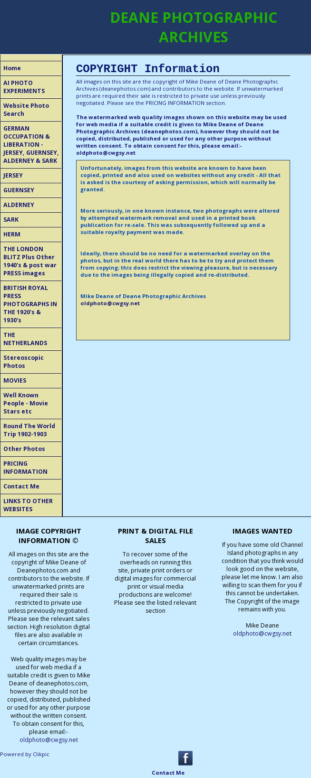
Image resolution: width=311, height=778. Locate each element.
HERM (11, 234)
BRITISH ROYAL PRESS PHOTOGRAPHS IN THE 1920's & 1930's (30, 304)
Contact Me (21, 486)
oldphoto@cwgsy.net (106, 152)
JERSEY (13, 175)
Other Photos (24, 449)
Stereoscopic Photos (23, 362)
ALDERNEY (18, 205)
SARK (11, 220)
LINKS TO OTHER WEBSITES (28, 505)
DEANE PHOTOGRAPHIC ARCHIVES (193, 27)
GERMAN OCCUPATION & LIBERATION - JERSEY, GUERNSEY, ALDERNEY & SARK (31, 144)
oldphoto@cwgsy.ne (261, 633)
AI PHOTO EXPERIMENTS (24, 87)
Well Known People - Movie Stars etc (25, 403)
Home (12, 68)
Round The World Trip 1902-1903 (29, 430)
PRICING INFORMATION (25, 467)
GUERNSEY (18, 190)
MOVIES (14, 380)
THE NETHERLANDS (25, 339)
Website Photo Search (26, 110)
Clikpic (41, 754)
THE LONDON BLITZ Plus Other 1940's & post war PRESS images (30, 261)
